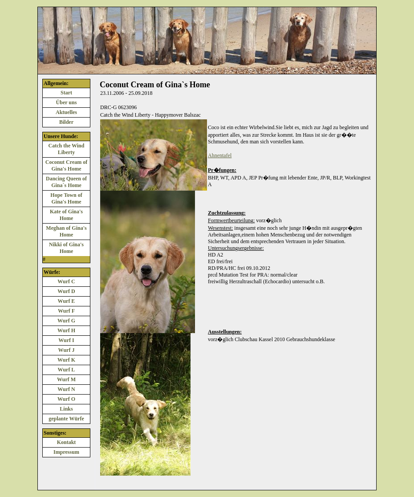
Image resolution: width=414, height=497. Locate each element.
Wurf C (66, 281)
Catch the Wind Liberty (67, 149)
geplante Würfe (66, 419)
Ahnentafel (219, 155)
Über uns (66, 102)
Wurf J (66, 350)
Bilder (66, 122)
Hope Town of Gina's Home (66, 198)
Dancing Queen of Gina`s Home (66, 181)
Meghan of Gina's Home (66, 231)
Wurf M (66, 379)
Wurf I (66, 340)
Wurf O (66, 399)
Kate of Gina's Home (66, 214)
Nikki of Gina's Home (66, 247)
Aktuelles (66, 112)
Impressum (66, 452)
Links (66, 409)
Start (66, 93)
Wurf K (66, 360)
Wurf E (66, 301)
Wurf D (66, 291)
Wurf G (66, 321)
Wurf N (66, 389)
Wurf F (66, 311)
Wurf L (66, 370)
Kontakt (66, 442)
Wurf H (66, 330)
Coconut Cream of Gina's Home (66, 165)
